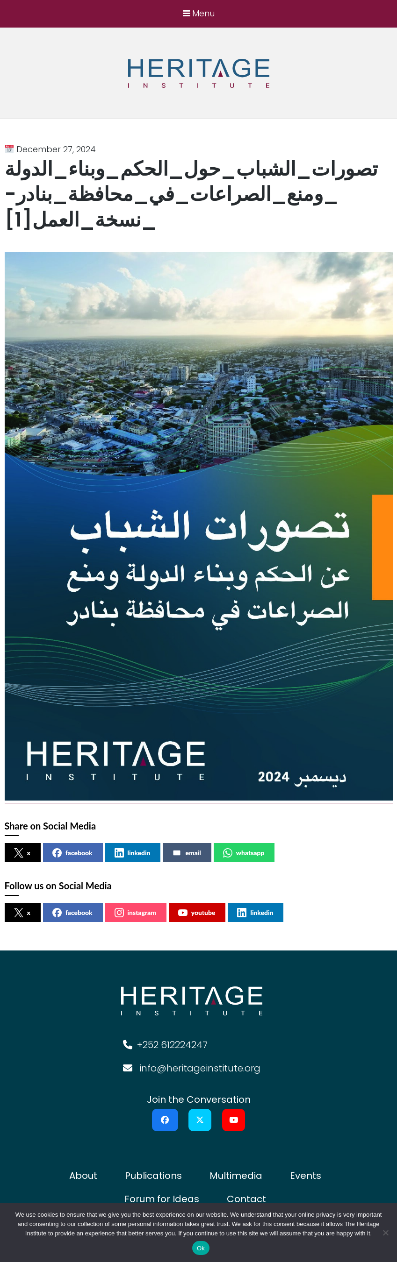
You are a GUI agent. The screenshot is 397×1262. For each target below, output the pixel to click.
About (83, 1175)
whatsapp (244, 853)
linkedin (133, 853)
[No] (385, 1232)
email (186, 853)
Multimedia (235, 1175)
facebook (72, 853)
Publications (153, 1175)
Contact (246, 1198)
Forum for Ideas (161, 1198)
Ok (201, 1248)
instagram (135, 912)
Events (305, 1175)
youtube (197, 912)
